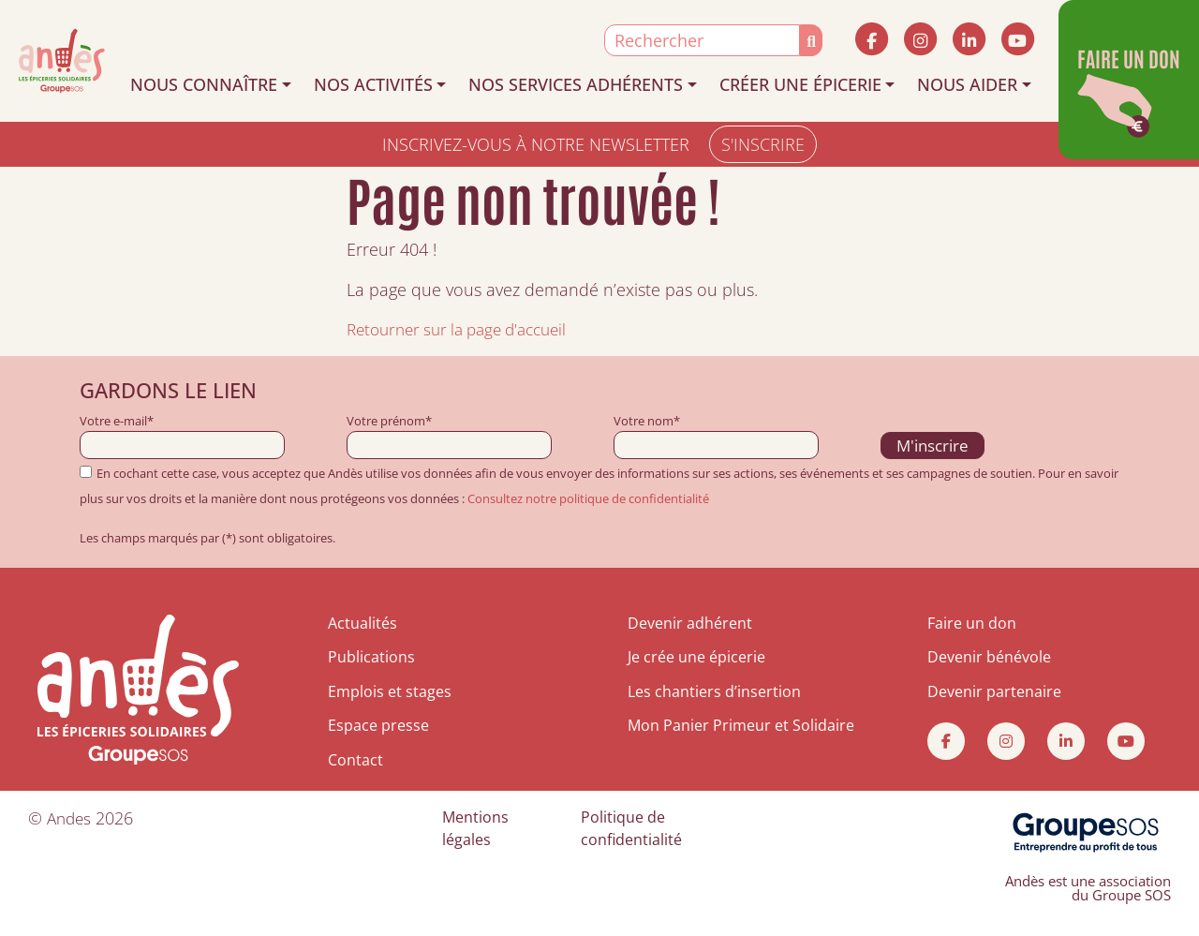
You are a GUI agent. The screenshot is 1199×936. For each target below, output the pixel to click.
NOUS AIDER (967, 84)
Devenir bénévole (989, 657)
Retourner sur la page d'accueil (466, 329)
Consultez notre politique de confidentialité (588, 498)
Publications (371, 657)
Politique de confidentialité (631, 828)
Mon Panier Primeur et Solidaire (741, 725)
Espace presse (378, 725)
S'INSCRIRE (763, 144)
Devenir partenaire (994, 691)
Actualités (362, 623)
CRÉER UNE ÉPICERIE (800, 84)
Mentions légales (475, 828)
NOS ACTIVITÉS (373, 84)
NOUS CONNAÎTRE (203, 84)
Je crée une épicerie (696, 657)
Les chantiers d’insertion (714, 691)
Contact (355, 760)
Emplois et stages (389, 691)
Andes (71, 818)
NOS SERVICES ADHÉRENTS (575, 84)
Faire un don (971, 623)
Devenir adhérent (690, 623)
